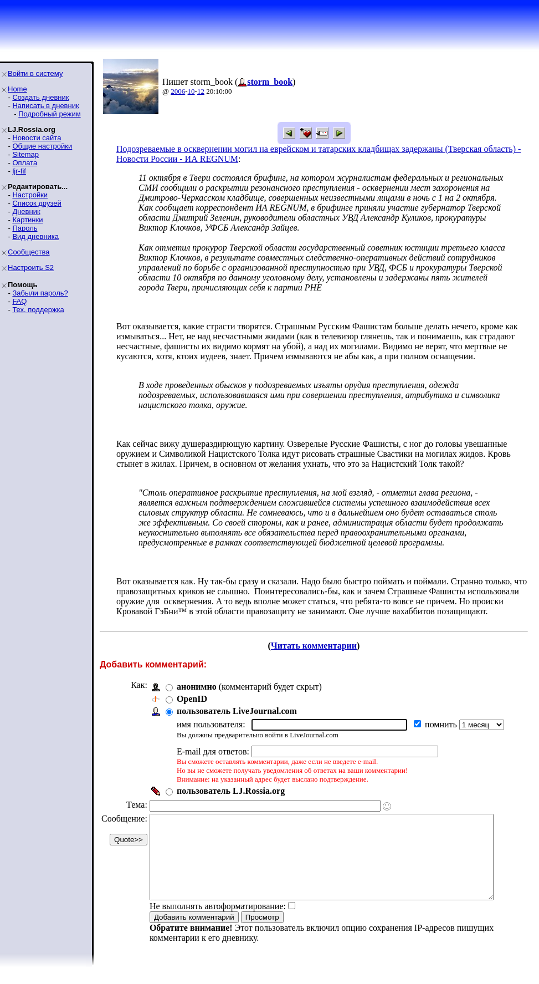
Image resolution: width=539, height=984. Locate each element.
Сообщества (29, 252)
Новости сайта (36, 138)
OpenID (192, 698)
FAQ (19, 301)
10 (191, 91)
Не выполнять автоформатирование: (218, 922)
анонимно (197, 686)
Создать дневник (40, 97)
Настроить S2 (31, 267)
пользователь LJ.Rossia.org (231, 791)
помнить (442, 724)
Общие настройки (42, 146)
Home (17, 89)
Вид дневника (35, 236)
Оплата (24, 163)
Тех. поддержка (38, 309)
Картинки (27, 220)
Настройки (30, 195)
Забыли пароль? (40, 293)
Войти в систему (35, 73)
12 (200, 91)
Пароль (24, 228)
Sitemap (25, 154)
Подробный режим (49, 114)
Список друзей (36, 203)
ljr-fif (19, 171)
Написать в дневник (45, 105)
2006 (178, 91)
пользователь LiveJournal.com (237, 711)
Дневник (26, 211)
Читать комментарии (318, 645)
